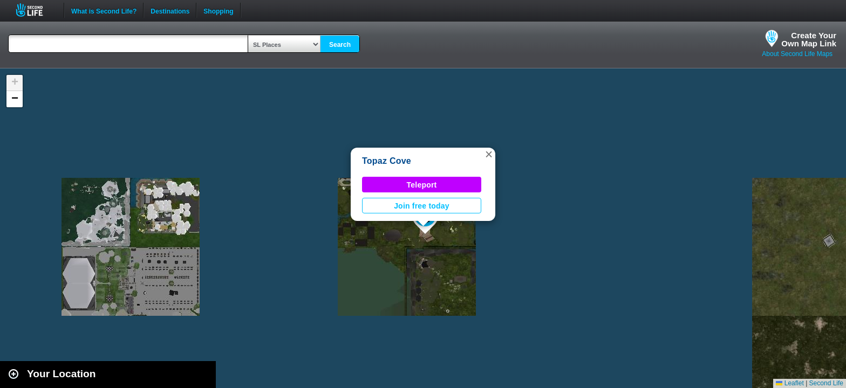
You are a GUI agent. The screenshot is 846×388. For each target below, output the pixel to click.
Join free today (421, 206)
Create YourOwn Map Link (808, 39)
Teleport (422, 185)
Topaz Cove (386, 160)
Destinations (170, 10)
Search (340, 44)
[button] (488, 154)
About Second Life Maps (797, 54)
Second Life (35, 10)
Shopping (218, 10)
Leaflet (789, 383)
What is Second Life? (104, 10)
